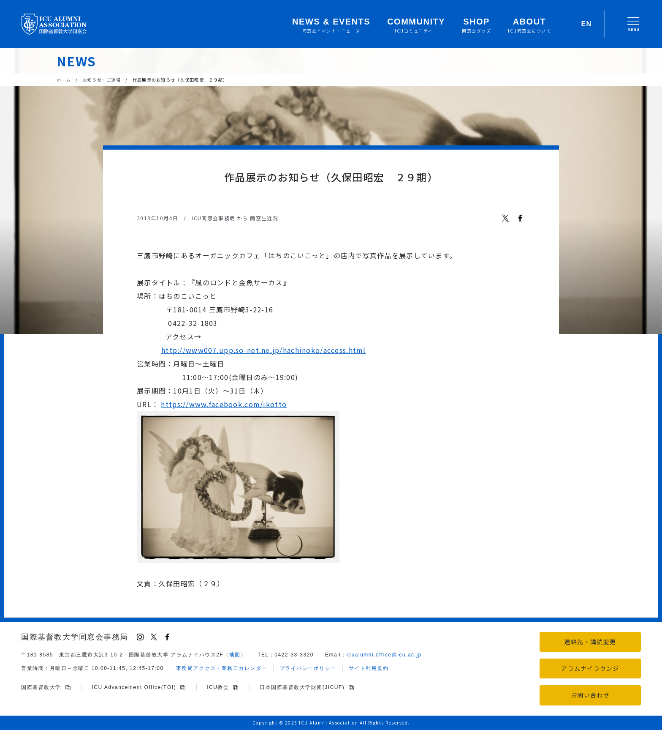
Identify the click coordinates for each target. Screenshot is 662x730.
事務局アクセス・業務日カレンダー (221, 668)
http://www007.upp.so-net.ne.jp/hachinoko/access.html (263, 350)
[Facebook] (167, 637)
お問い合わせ (590, 695)
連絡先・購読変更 (590, 641)
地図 (235, 655)
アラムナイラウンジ (590, 668)
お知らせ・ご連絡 (102, 80)
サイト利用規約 (369, 668)
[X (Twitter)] (154, 637)
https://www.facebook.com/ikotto (224, 404)
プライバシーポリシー (307, 668)
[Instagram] (140, 637)
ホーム (64, 80)
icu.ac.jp (384, 655)
